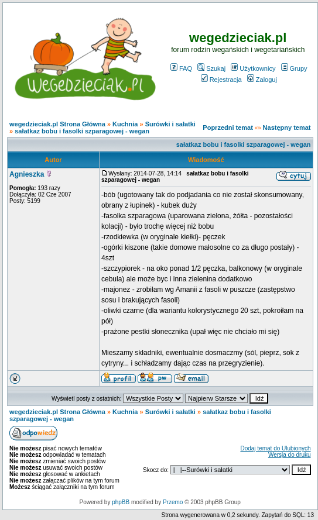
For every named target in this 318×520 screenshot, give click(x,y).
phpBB (120, 502)
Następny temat (287, 127)
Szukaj (211, 68)
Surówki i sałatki (170, 124)
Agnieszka (26, 174)
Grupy (294, 68)
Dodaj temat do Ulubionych (275, 448)
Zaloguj (262, 79)
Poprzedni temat (228, 127)
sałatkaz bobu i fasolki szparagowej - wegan (82, 131)
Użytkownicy (253, 68)
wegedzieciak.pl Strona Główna (57, 124)
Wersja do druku (289, 455)
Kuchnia (125, 124)
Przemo (173, 502)
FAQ (181, 68)
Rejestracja (221, 79)
